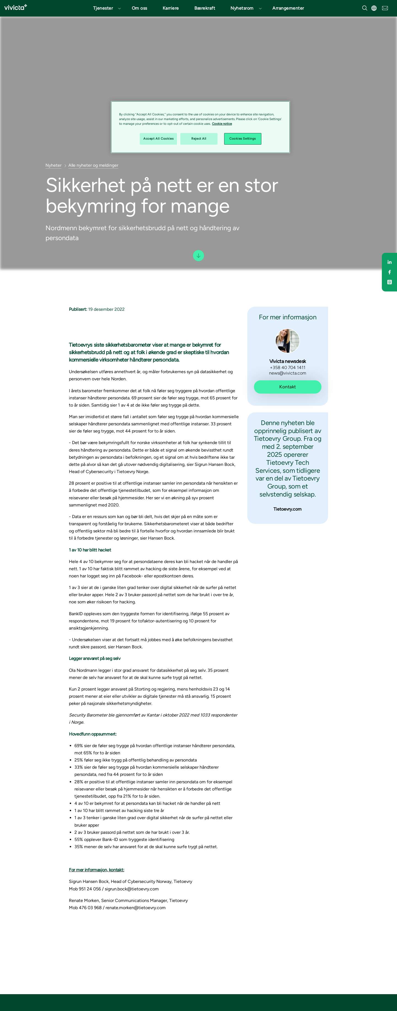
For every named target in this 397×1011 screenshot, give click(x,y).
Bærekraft (204, 8)
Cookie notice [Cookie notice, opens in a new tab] (222, 124)
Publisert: (78, 309)
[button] (105, 8)
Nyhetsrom (242, 8)
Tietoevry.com (287, 509)
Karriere (171, 8)
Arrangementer (288, 8)
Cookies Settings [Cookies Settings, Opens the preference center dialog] (242, 138)
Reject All (198, 138)
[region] (200, 127)
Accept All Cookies (158, 138)
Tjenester (103, 8)
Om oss (139, 8)
